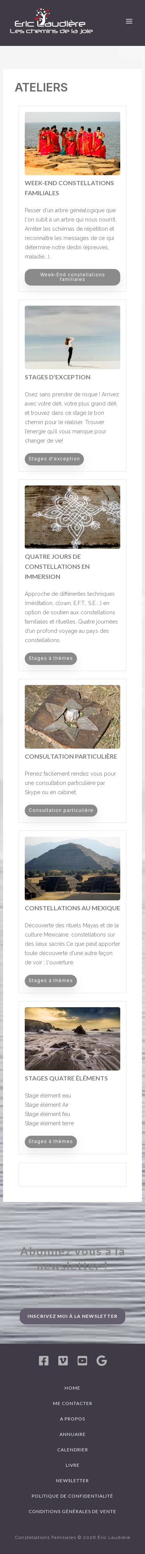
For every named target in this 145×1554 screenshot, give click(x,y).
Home (72, 1388)
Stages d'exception (57, 376)
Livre (73, 1465)
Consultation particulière (71, 756)
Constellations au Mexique (72, 907)
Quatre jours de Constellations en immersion (57, 566)
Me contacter (72, 1403)
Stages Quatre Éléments (66, 1078)
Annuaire (73, 1434)
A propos (72, 1419)
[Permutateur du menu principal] (129, 21)
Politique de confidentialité (72, 1496)
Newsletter (72, 1480)
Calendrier (72, 1450)
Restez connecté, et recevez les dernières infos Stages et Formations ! (77, 1292)
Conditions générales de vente (72, 1511)
